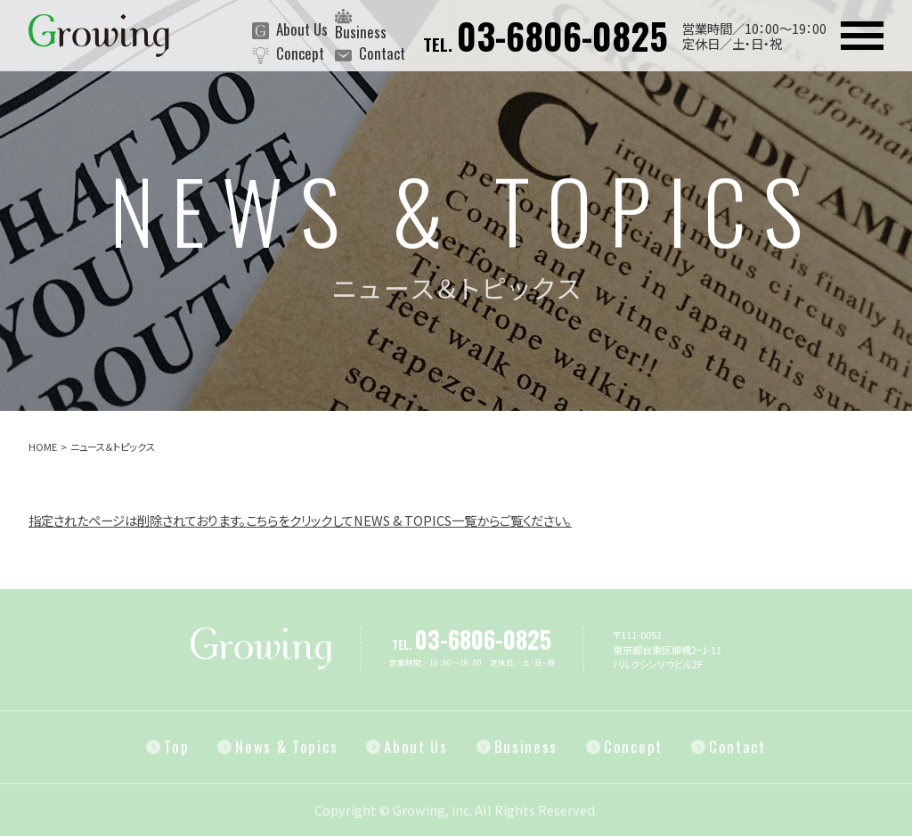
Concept (288, 55)
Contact (370, 55)
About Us (290, 31)
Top (176, 747)
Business (361, 23)
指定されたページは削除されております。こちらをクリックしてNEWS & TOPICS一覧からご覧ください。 (300, 520)
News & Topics (286, 747)
